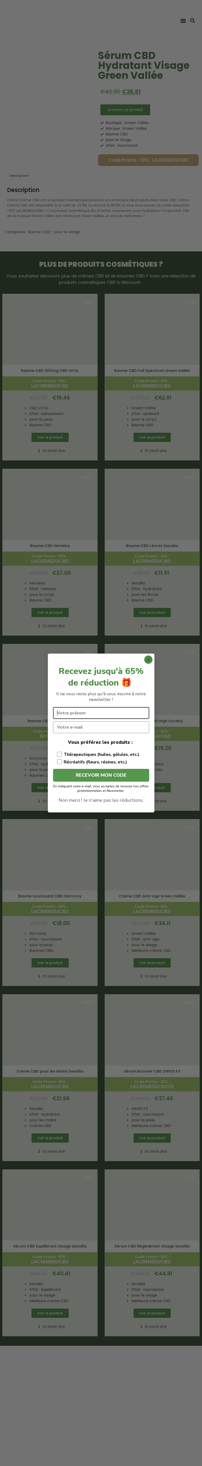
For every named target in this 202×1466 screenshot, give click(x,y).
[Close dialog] (148, 659)
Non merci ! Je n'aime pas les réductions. (101, 800)
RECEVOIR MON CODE (101, 775)
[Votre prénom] (101, 713)
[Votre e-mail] (101, 727)
